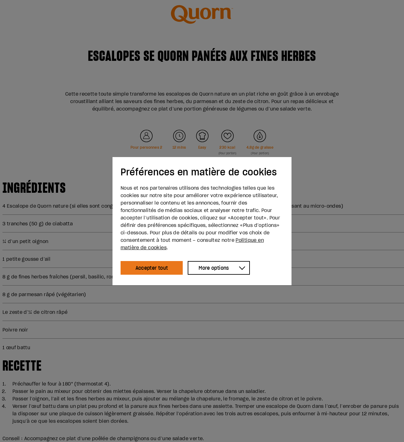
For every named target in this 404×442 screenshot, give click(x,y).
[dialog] (202, 221)
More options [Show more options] (214, 268)
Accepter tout (151, 268)
